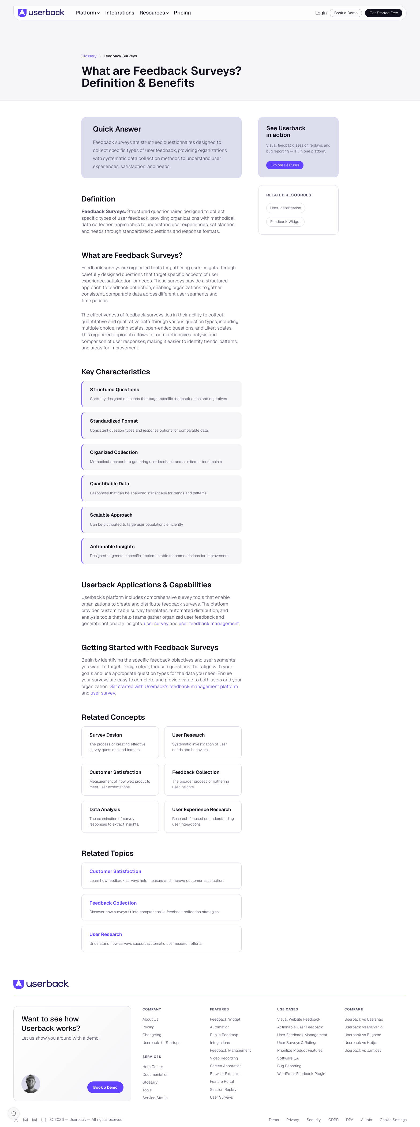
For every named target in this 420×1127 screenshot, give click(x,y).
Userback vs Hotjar (361, 1042)
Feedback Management (230, 1050)
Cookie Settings (393, 1119)
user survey (156, 623)
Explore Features (285, 165)
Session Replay (223, 1089)
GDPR (333, 1119)
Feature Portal (222, 1081)
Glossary (88, 56)
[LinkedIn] (34, 1119)
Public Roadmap (224, 1034)
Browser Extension (226, 1073)
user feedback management (209, 623)
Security (314, 1119)
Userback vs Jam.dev (362, 1050)
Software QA (288, 1058)
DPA (349, 1119)
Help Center (152, 1066)
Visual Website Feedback (298, 1019)
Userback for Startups (161, 1042)
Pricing (182, 13)
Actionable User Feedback (300, 1027)
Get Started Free (384, 12)
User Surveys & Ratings (297, 1042)
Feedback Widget (225, 1019)
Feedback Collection (113, 903)
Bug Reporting (289, 1065)
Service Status (154, 1097)
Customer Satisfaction (115, 871)
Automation (220, 1027)
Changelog (151, 1034)
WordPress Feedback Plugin (301, 1073)
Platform (88, 13)
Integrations (119, 13)
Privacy (292, 1119)
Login (321, 13)
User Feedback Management (302, 1034)
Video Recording (224, 1058)
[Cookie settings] (14, 1113)
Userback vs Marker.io (363, 1027)
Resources (154, 13)
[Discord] (25, 1119)
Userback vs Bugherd (362, 1034)
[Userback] (41, 13)
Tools (147, 1090)
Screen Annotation (226, 1065)
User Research (105, 934)
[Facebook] (43, 1119)
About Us (150, 1019)
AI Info (366, 1119)
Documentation (155, 1074)
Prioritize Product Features (299, 1050)
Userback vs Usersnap (363, 1019)
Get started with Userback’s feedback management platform (174, 686)
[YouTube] (16, 1119)
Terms (274, 1119)
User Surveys (221, 1097)
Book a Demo (346, 12)
